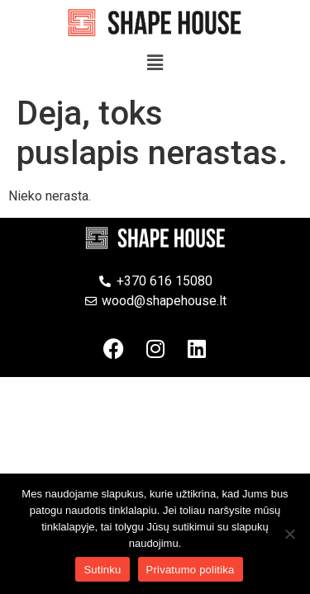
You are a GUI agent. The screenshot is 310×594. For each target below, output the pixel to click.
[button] (155, 62)
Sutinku (102, 569)
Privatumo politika (190, 569)
